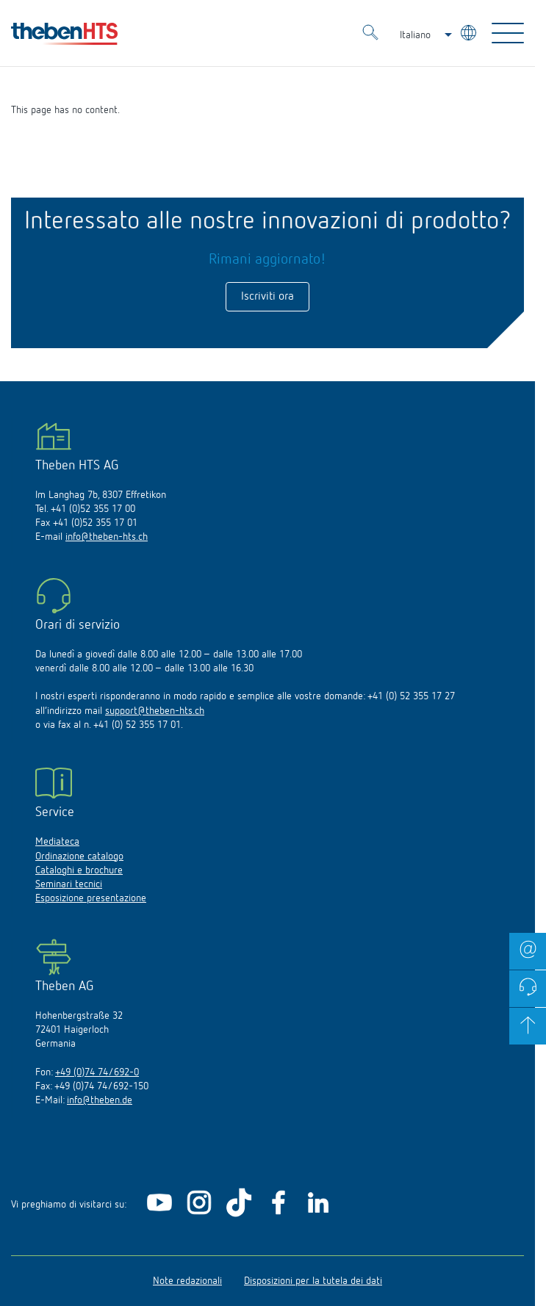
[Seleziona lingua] (470, 35)
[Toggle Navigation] (508, 33)
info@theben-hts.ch (106, 537)
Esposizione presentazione (90, 898)
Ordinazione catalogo (79, 856)
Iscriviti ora (267, 297)
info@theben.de (99, 1100)
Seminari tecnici (68, 884)
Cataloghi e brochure (79, 870)
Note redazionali (187, 1281)
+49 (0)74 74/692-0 (97, 1072)
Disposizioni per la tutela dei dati (313, 1281)
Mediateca (57, 842)
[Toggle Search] (370, 35)
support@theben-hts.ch (154, 711)
